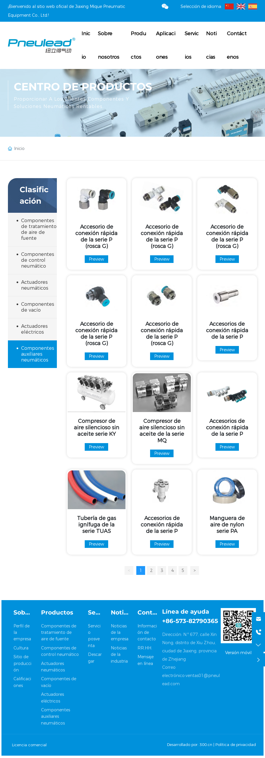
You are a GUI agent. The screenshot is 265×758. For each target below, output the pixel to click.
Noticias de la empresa (119, 632)
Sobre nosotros (108, 45)
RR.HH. (144, 648)
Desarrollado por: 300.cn (189, 744)
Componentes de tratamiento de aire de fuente (58, 632)
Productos (138, 45)
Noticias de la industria (119, 654)
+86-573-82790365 (190, 620)
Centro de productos (83, 86)
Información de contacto (147, 632)
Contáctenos (237, 45)
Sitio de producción (22, 663)
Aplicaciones (165, 45)
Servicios (192, 45)
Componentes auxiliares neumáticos (55, 716)
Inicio (85, 45)
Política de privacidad (235, 744)
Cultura (20, 648)
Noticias (211, 45)
